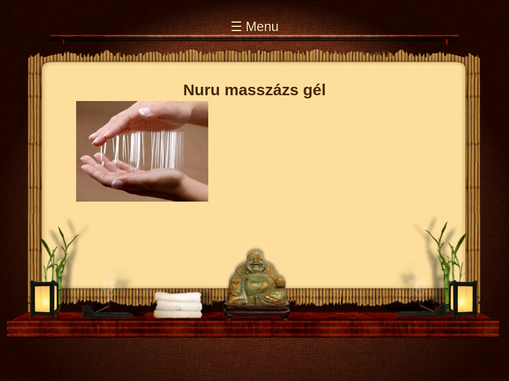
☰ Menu (254, 26)
